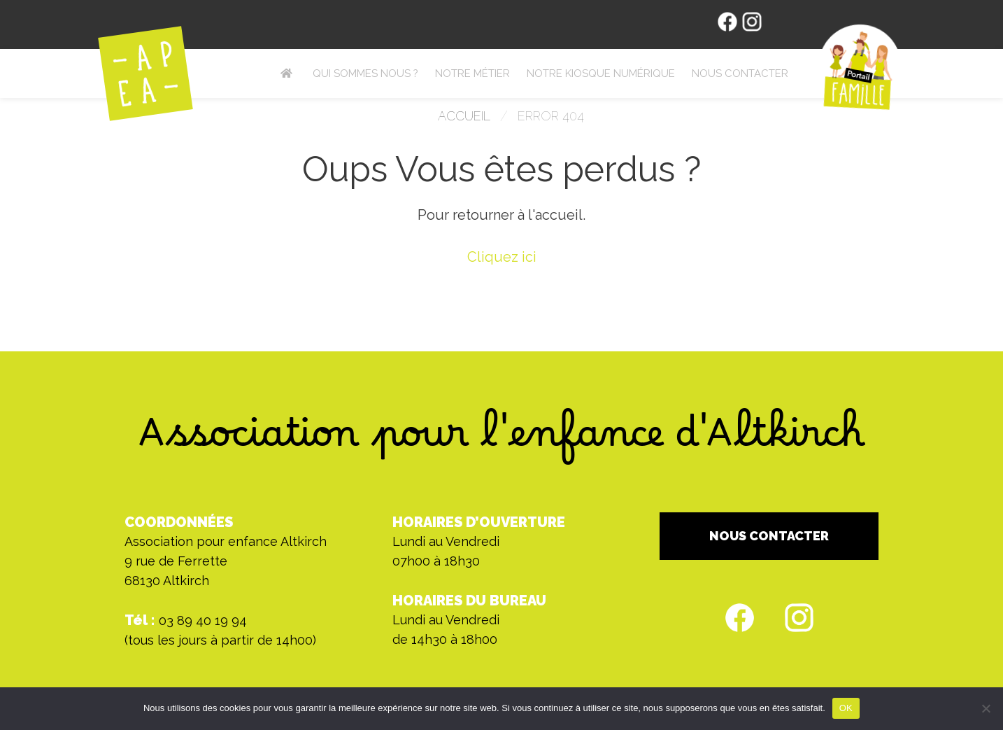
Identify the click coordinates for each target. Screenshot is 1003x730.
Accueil (464, 115)
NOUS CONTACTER (769, 535)
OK (846, 708)
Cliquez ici (501, 256)
